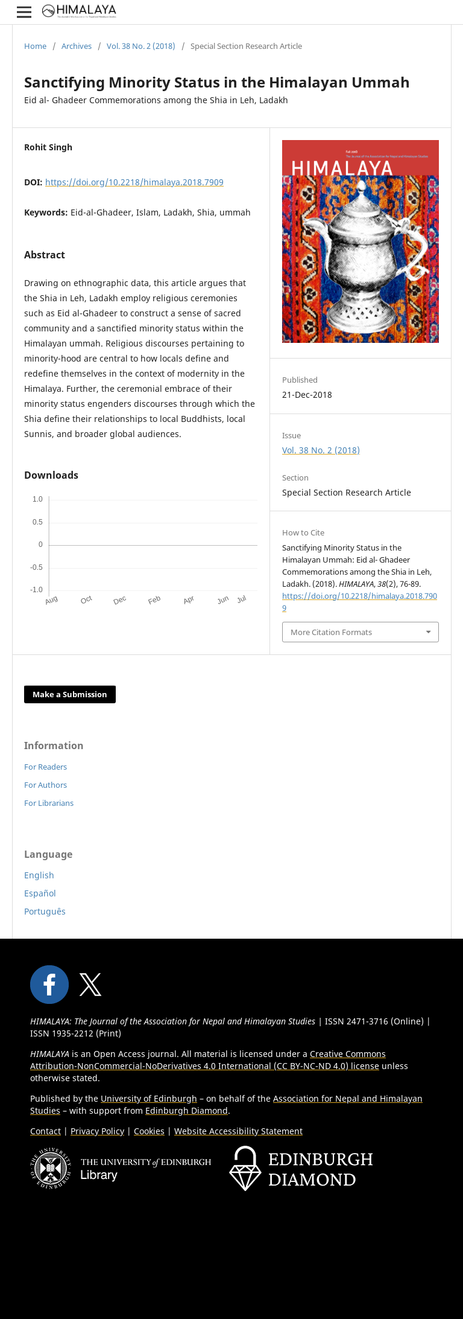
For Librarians (49, 802)
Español (40, 893)
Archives (76, 45)
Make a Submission (70, 694)
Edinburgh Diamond (186, 1110)
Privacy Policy (97, 1131)
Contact (45, 1131)
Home (35, 45)
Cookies (149, 1131)
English (39, 875)
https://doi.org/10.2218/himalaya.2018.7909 (134, 182)
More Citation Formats (331, 632)
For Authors (45, 784)
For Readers (45, 766)
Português (45, 911)
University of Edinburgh (149, 1098)
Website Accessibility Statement (238, 1131)
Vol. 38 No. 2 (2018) (141, 45)
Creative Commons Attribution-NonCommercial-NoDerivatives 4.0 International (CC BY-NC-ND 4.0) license (208, 1059)
